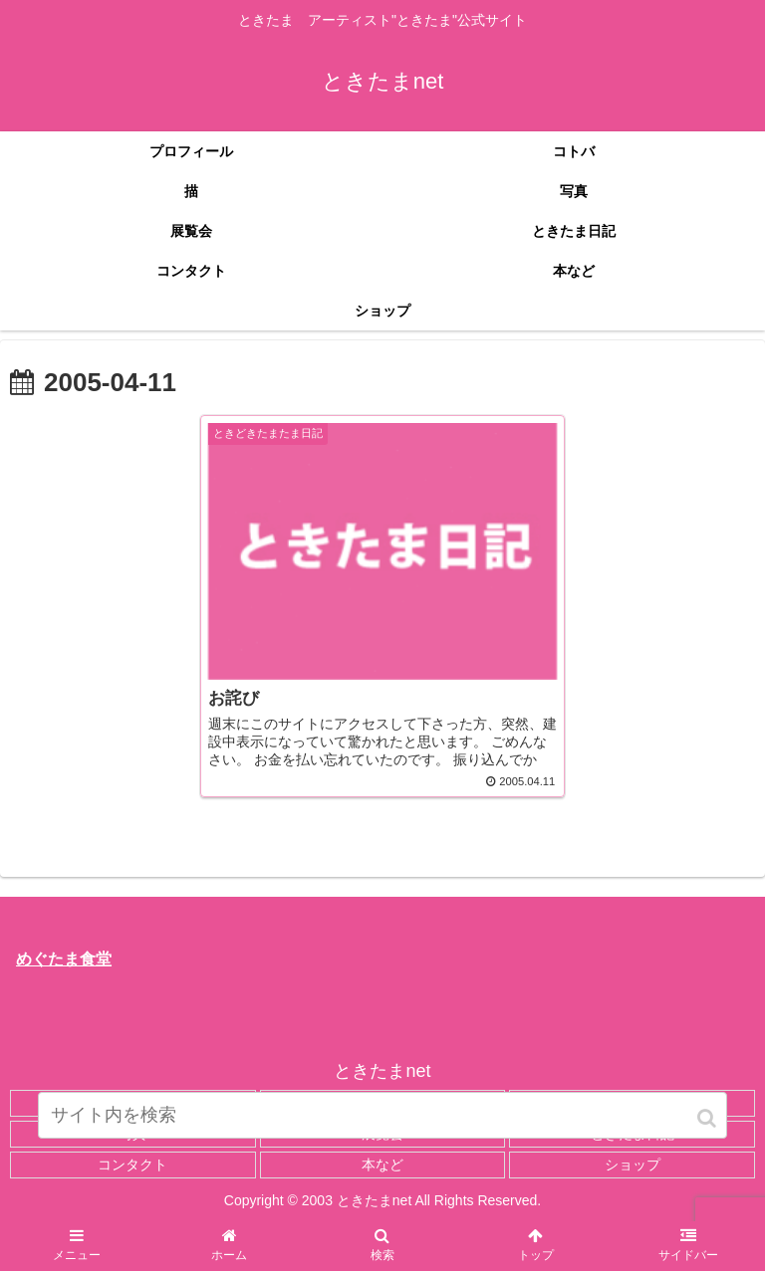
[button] (708, 1118)
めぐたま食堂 (64, 959)
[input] (382, 1115)
